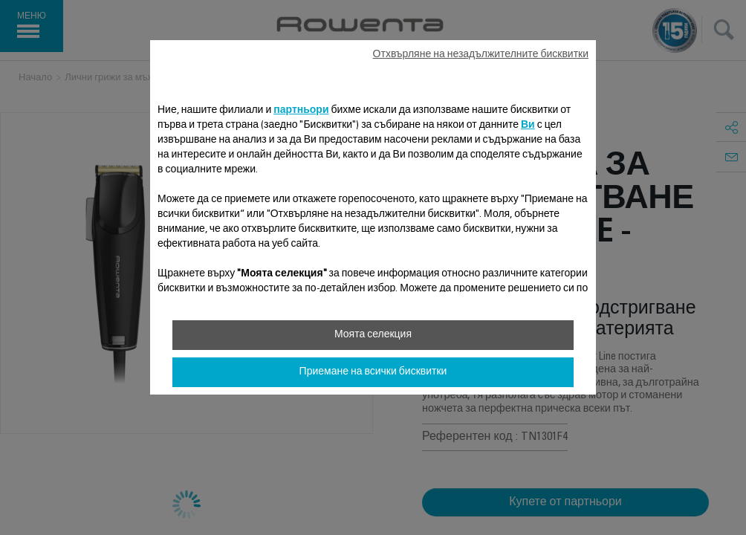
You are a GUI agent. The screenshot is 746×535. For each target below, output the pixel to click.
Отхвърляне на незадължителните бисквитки (480, 55)
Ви (528, 125)
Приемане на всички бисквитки (373, 372)
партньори (300, 111)
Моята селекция (373, 335)
